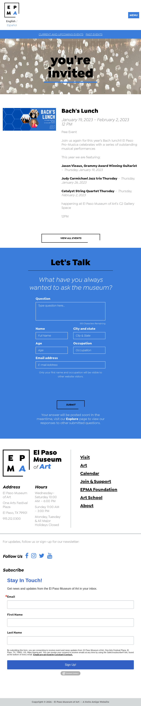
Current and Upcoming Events (61, 34)
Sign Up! (70, 664)
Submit (70, 404)
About (86, 505)
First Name (15, 614)
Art (83, 465)
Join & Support (95, 481)
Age (39, 343)
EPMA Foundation (98, 489)
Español (12, 25)
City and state (84, 329)
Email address (47, 358)
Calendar (89, 473)
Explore (72, 419)
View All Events (70, 238)
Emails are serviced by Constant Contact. (53, 654)
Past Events (94, 34)
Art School (91, 497)
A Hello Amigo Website (96, 702)
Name (40, 329)
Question (43, 299)
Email (11, 596)
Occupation (82, 343)
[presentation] (61, 390)
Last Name (14, 632)
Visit (85, 457)
